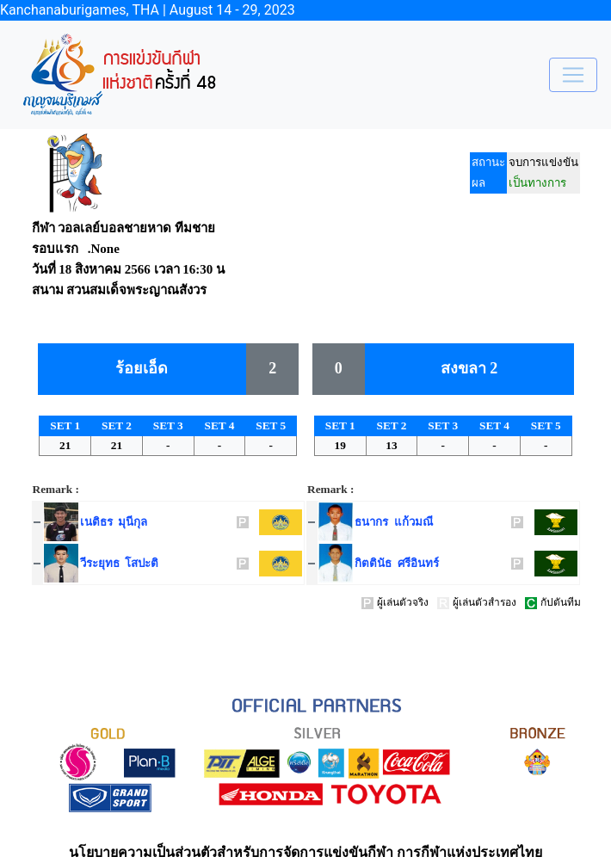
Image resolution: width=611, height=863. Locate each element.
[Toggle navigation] (573, 75)
